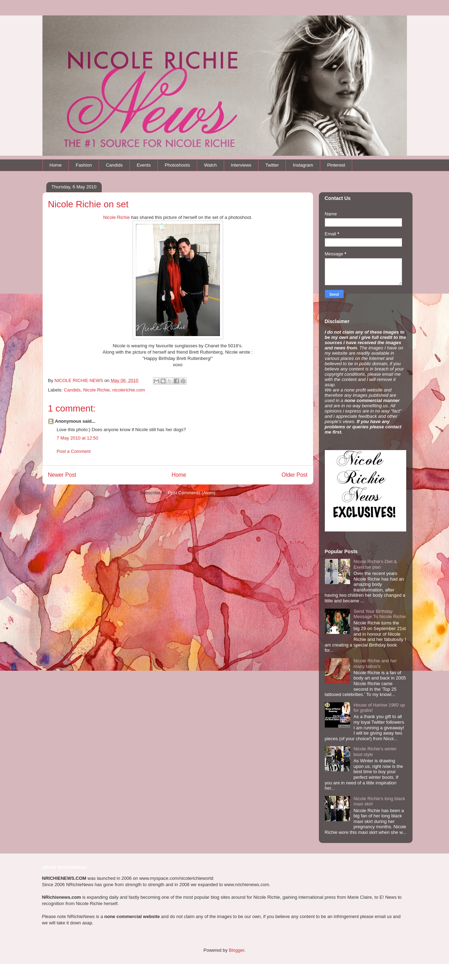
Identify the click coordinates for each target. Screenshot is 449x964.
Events (144, 165)
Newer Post (62, 475)
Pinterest (336, 165)
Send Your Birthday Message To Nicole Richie (380, 614)
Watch (210, 165)
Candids (114, 165)
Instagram (303, 165)
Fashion (84, 165)
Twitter (272, 165)
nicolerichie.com (128, 390)
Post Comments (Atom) (191, 492)
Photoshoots (177, 165)
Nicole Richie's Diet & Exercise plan (375, 564)
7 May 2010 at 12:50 (78, 438)
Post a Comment (74, 451)
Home (55, 165)
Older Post (295, 475)
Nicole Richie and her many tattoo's (375, 663)
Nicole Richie (116, 217)
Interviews (241, 165)
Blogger (236, 950)
